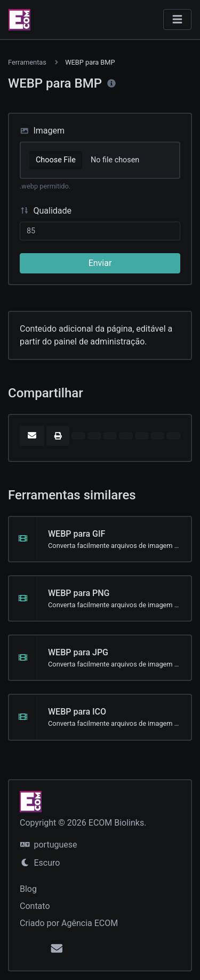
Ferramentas (27, 62)
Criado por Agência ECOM (69, 923)
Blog (28, 889)
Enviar (100, 263)
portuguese (48, 845)
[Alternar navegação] (177, 19)
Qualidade (45, 211)
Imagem (42, 131)
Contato (35, 906)
